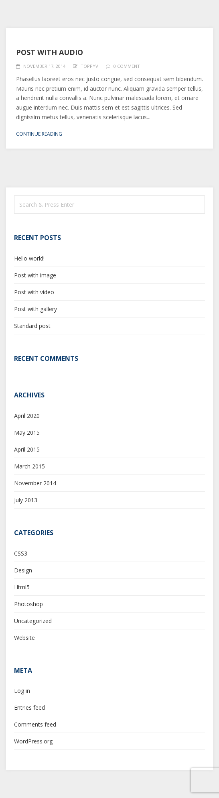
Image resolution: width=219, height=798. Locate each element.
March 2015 (29, 466)
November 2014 (35, 483)
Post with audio (49, 52)
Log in (22, 690)
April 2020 (27, 415)
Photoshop (28, 604)
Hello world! (29, 258)
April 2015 (27, 449)
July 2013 (25, 500)
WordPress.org (33, 741)
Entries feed (29, 707)
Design (23, 570)
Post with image (35, 275)
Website (24, 637)
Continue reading (39, 133)
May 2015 (27, 432)
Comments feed (35, 724)
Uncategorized (33, 621)
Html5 (22, 587)
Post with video (34, 292)
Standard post (32, 326)
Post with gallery (35, 309)
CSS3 (20, 553)
